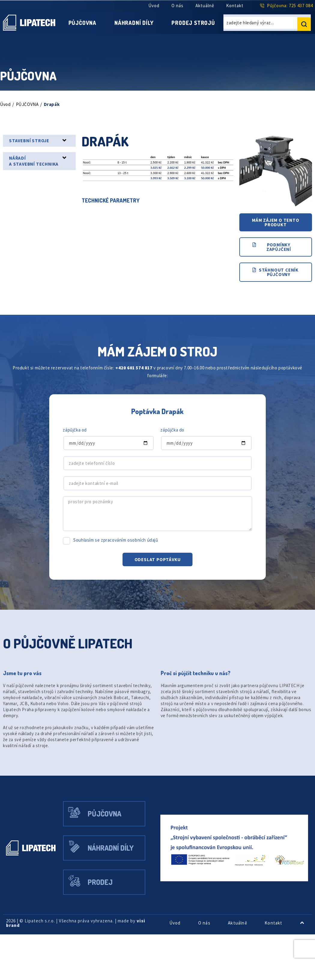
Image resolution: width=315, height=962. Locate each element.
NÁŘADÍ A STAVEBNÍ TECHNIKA (37, 166)
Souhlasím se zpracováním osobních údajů (120, 549)
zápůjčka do (173, 439)
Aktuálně (204, 5)
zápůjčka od (76, 439)
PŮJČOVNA (29, 109)
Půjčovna (105, 20)
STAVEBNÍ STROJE (31, 145)
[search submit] (304, 25)
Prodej (107, 908)
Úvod (151, 5)
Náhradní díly (162, 20)
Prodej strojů (146, 31)
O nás (175, 5)
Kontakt (235, 5)
